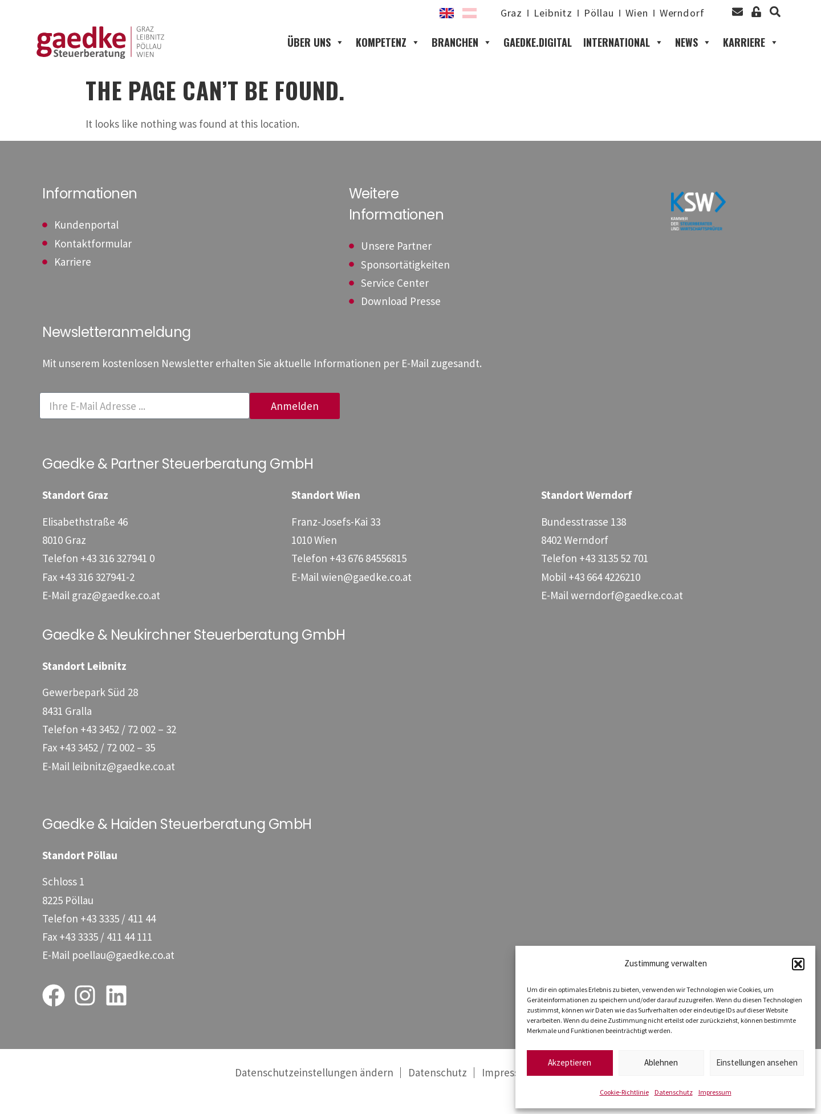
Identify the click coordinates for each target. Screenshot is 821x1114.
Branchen (462, 51)
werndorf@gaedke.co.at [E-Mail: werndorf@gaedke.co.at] (627, 613)
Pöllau (589, 13)
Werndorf (680, 13)
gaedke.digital (537, 51)
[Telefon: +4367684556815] (368, 576)
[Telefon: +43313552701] (613, 576)
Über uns (315, 51)
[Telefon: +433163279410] (117, 576)
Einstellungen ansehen (757, 1062)
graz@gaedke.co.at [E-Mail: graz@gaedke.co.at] (116, 613)
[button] (798, 964)
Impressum (714, 1092)
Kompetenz (388, 51)
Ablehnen (661, 1062)
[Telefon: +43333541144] (118, 937)
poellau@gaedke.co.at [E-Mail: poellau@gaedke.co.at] (123, 973)
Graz (495, 13)
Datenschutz (674, 1092)
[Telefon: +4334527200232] (128, 747)
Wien (630, 13)
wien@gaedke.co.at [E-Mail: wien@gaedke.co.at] (366, 594)
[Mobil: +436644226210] (604, 594)
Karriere (751, 51)
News (693, 51)
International (623, 51)
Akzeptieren (569, 1062)
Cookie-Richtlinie (624, 1092)
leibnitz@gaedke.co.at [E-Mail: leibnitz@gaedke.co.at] (123, 784)
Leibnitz (540, 13)
